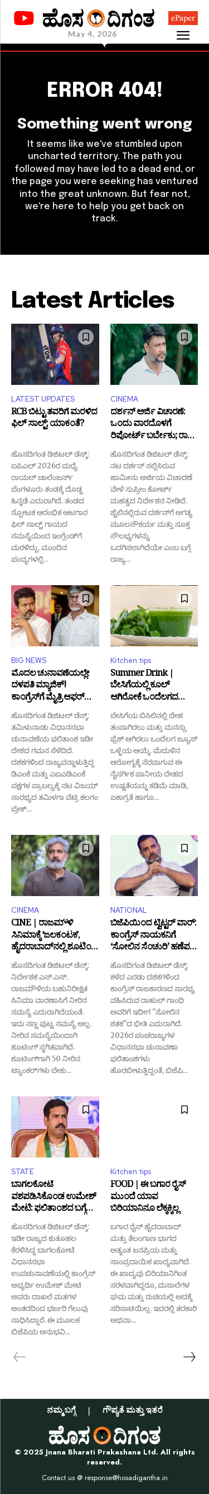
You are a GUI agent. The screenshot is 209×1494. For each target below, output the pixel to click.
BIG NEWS (28, 660)
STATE (22, 1171)
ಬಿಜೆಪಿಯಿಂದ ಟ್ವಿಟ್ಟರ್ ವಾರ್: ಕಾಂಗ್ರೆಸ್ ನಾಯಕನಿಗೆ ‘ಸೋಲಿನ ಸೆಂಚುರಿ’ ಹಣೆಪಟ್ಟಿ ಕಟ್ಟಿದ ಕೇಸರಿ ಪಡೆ (153, 936)
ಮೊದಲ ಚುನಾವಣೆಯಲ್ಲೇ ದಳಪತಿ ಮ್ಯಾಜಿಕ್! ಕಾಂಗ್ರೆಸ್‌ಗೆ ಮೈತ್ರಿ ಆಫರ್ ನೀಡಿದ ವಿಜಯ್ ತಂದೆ (50, 686)
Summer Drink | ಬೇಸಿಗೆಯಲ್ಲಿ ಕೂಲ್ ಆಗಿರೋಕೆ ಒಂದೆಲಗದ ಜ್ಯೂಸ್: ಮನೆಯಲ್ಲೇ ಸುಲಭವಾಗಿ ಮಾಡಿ (144, 686)
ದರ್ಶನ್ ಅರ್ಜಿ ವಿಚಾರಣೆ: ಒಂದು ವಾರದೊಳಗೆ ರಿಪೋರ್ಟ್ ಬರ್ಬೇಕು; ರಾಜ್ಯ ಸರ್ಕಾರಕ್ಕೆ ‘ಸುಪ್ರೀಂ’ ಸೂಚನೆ (152, 425)
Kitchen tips (130, 660)
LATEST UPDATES (43, 399)
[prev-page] (19, 1357)
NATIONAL (128, 910)
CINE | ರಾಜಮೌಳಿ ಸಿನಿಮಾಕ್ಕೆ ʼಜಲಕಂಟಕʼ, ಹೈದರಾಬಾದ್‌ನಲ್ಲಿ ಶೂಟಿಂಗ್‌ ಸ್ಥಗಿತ (54, 936)
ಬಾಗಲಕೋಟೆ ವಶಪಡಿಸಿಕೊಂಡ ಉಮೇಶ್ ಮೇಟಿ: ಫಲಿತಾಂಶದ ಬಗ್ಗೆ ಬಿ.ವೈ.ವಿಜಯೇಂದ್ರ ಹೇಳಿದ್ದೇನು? (53, 1197)
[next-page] (189, 1357)
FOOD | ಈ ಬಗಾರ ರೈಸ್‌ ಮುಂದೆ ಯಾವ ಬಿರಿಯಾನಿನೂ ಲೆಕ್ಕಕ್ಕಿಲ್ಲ (148, 1197)
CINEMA (124, 399)
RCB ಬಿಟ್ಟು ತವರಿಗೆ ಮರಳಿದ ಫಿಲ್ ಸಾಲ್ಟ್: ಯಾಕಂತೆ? (54, 420)
